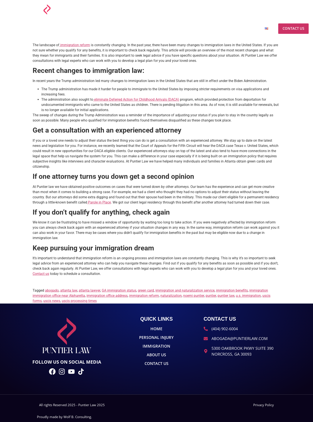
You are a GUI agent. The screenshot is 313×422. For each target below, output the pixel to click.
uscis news (51, 301)
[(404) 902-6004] (251, 9)
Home (146, 28)
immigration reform (144, 296)
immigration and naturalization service (185, 290)
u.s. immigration (248, 296)
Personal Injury (175, 28)
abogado (52, 290)
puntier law (226, 296)
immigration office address (107, 296)
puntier (211, 296)
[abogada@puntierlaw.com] (200, 9)
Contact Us (293, 28)
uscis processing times (79, 301)
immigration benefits (232, 290)
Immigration (212, 28)
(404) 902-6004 (266, 8)
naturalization (171, 296)
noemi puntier (193, 296)
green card (146, 290)
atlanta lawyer (89, 290)
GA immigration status (119, 290)
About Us (244, 29)
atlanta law (68, 290)
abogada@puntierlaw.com (224, 8)
